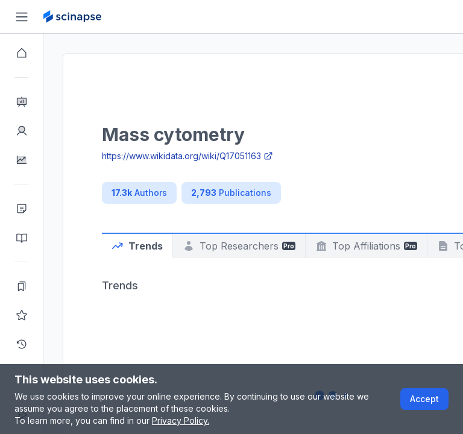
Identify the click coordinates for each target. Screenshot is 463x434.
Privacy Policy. (180, 420)
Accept (424, 399)
